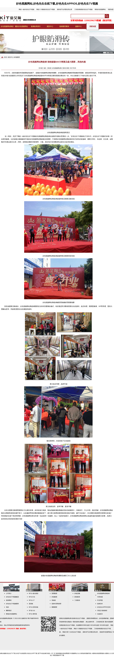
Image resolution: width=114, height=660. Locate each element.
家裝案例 (77, 597)
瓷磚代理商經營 (56, 603)
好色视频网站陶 (44, 73)
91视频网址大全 (75, 653)
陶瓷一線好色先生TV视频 (26, 9)
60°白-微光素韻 (33, 593)
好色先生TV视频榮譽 (12, 603)
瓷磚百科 (100, 603)
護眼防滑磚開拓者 (29, 20)
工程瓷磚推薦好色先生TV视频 (83, 9)
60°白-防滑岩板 (33, 607)
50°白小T (31, 600)
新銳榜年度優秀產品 (106, 632)
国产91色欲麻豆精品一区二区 (47, 653)
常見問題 (100, 600)
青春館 (54, 600)
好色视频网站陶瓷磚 (27, 306)
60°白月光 (32, 597)
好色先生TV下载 (11, 653)
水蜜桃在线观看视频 (98, 653)
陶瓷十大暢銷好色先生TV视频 (45, 9)
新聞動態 (54, 593)
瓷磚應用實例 (64, 26)
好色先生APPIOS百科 (104, 607)
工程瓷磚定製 (100, 622)
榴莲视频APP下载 (58, 655)
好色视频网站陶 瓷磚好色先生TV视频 (73, 618)
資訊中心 (50, 26)
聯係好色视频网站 (100, 9)
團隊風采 (9, 610)
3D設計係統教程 (102, 610)
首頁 (5, 57)
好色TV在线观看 (21, 653)
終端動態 (17, 57)
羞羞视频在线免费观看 (63, 653)
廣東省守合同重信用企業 (64, 9)
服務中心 (78, 26)
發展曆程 (9, 600)
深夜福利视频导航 (85, 653)
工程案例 (77, 600)
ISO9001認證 (86, 625)
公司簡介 (9, 593)
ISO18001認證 (104, 625)
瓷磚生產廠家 (80, 622)
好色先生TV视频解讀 (12, 597)
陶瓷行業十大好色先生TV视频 (72, 632)
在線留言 (100, 614)
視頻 (7, 607)
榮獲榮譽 (54, 607)
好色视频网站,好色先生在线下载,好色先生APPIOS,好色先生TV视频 (57, 3)
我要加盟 (110, 9)
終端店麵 (77, 593)
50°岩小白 (32, 610)
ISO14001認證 (94, 625)
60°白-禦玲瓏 (33, 614)
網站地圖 (3, 653)
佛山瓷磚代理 (90, 622)
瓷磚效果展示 (35, 26)
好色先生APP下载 (31, 653)
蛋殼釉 (31, 603)
